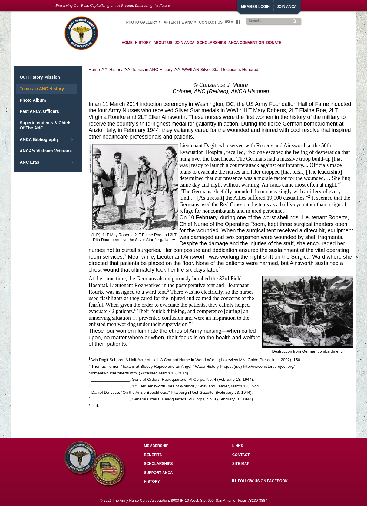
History (116, 69)
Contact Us (211, 22)
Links (237, 446)
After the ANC (178, 22)
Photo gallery (141, 22)
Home (94, 69)
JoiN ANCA (287, 7)
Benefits (153, 455)
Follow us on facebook (260, 481)
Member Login (255, 7)
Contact (241, 455)
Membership (156, 446)
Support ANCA (158, 473)
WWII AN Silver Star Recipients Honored (220, 69)
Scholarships (158, 464)
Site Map (241, 464)
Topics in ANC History (152, 69)
